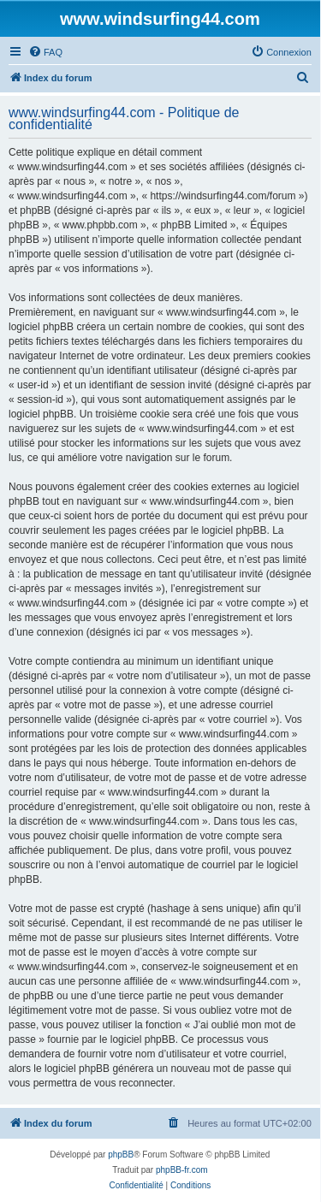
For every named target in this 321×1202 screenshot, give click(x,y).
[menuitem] (45, 52)
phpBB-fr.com (182, 1170)
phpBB (121, 1154)
